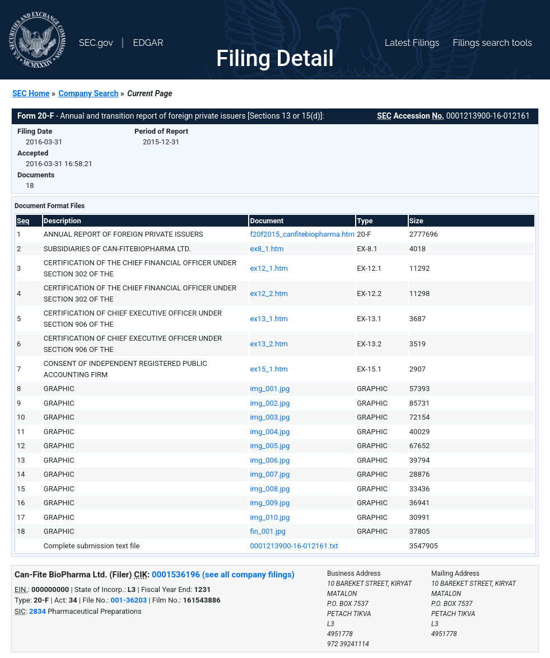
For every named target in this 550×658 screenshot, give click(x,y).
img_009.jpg (270, 503)
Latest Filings (412, 42)
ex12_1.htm (268, 268)
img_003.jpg (270, 417)
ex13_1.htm (268, 318)
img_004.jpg (270, 431)
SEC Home (31, 93)
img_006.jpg (270, 460)
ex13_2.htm (268, 344)
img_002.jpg (270, 403)
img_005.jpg (270, 445)
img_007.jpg (270, 474)
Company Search (89, 93)
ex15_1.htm (268, 369)
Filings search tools (492, 42)
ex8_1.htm (266, 249)
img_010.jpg (270, 517)
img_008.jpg (270, 489)
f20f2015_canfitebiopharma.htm (302, 234)
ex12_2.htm (268, 293)
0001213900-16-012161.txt (294, 546)
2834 (37, 611)
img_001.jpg (270, 388)
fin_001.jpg (267, 531)
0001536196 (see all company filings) (223, 575)
